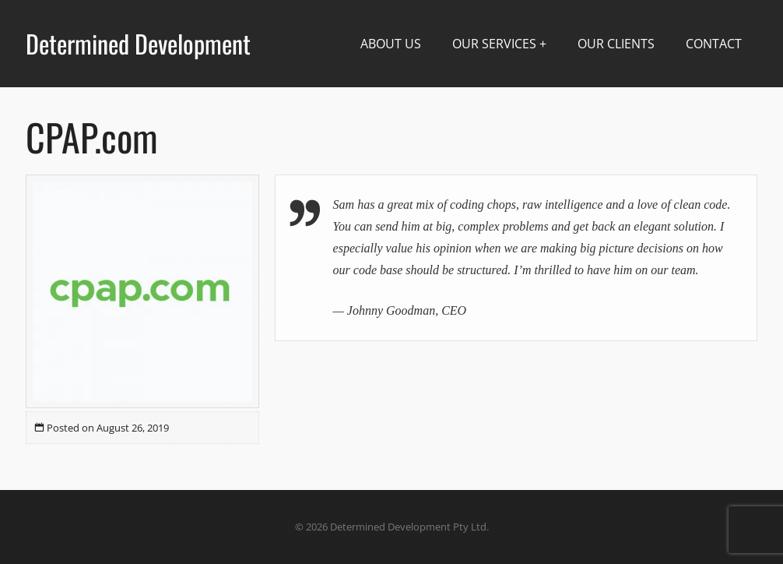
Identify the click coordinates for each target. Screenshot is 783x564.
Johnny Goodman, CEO (406, 310)
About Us (390, 43)
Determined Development (138, 43)
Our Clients (616, 43)
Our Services (494, 43)
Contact (714, 43)
